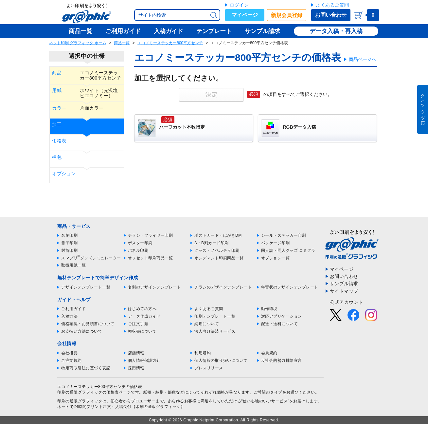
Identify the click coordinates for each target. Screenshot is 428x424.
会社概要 (69, 353)
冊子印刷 (69, 243)
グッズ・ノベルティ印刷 (217, 250)
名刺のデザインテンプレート (154, 287)
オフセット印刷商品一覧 (150, 258)
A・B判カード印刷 (211, 243)
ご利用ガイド (73, 308)
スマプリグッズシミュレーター (91, 258)
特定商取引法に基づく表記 (85, 368)
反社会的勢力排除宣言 (281, 360)
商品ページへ (362, 59)
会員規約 (269, 353)
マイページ (245, 15)
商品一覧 (122, 43)
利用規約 (202, 353)
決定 (211, 94)
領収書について (142, 331)
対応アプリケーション (281, 316)
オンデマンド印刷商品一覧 (218, 258)
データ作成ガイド (144, 316)
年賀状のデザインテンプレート (289, 287)
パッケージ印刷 (275, 243)
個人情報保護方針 (144, 360)
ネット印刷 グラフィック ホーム (77, 43)
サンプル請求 (344, 283)
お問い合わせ (331, 15)
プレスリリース (208, 368)
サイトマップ (344, 291)
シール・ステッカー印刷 (283, 235)
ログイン (239, 5)
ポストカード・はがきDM (218, 235)
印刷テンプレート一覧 (214, 316)
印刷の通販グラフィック (79, 401)
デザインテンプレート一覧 (85, 287)
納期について (206, 324)
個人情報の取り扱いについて (221, 360)
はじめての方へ (142, 308)
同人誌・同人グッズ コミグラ (288, 250)
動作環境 (269, 308)
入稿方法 (69, 316)
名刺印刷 (69, 235)
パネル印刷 (138, 250)
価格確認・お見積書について (88, 324)
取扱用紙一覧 (73, 265)
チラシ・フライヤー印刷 (150, 235)
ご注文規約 (71, 360)
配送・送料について (279, 324)
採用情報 (136, 368)
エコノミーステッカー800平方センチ (170, 43)
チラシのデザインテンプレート (223, 287)
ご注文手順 (138, 324)
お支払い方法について (81, 331)
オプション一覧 (275, 258)
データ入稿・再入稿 (336, 31)
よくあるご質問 (332, 5)
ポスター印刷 (140, 243)
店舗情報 (136, 353)
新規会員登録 (286, 15)
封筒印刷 (69, 250)
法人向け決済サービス (214, 331)
